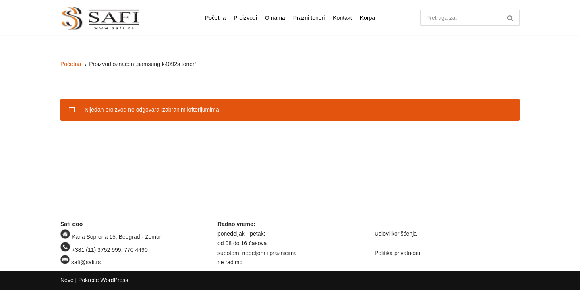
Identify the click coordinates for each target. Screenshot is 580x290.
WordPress (114, 280)
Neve (67, 280)
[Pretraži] (460, 18)
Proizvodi (245, 17)
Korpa (367, 17)
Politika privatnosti (397, 253)
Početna (215, 17)
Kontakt (342, 17)
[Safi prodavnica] (100, 18)
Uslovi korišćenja (396, 233)
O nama (275, 17)
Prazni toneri (309, 17)
